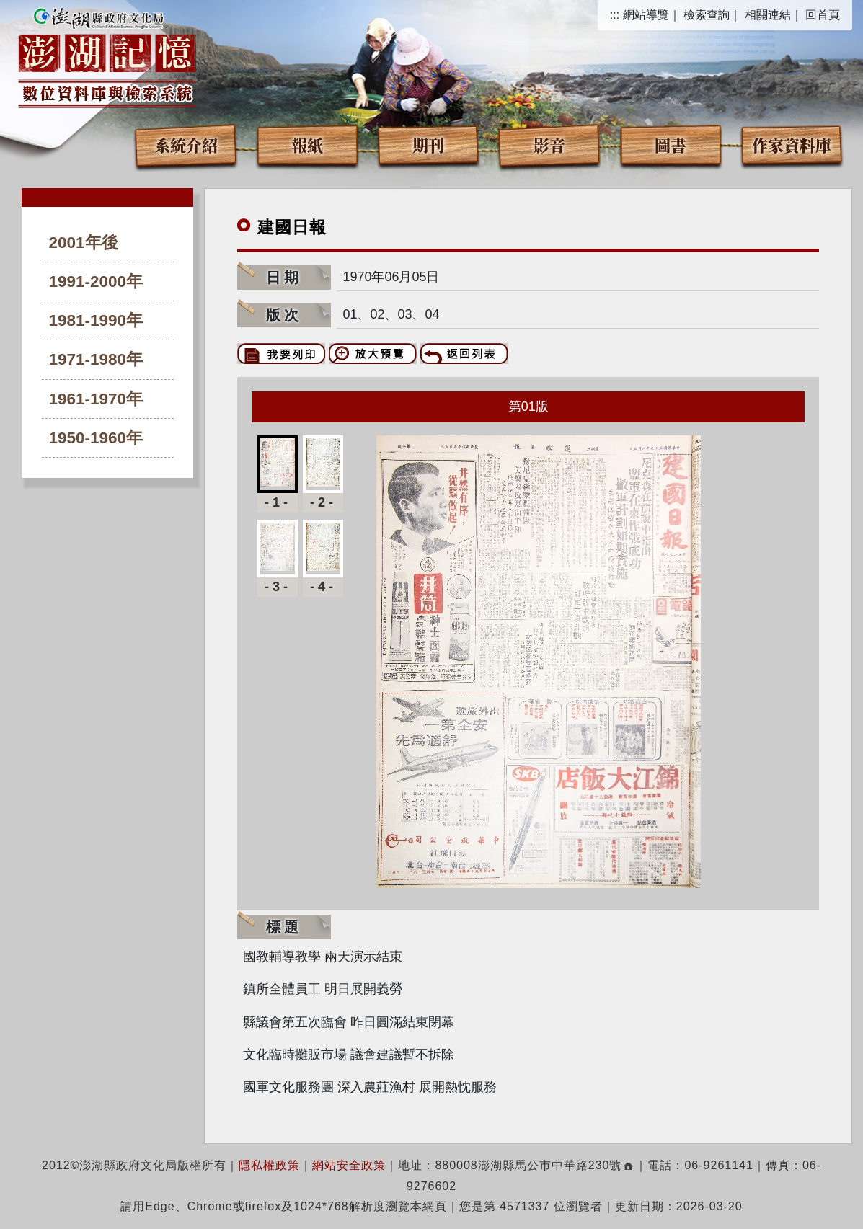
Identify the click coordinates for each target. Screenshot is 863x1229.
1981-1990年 (96, 320)
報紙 (307, 144)
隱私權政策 (269, 1165)
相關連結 (768, 15)
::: (614, 15)
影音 (549, 144)
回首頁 (822, 15)
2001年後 (83, 243)
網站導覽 (646, 15)
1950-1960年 (96, 438)
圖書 (670, 144)
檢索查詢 (706, 15)
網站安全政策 (349, 1165)
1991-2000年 (96, 281)
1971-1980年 (96, 359)
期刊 (428, 144)
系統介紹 (186, 144)
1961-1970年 (96, 399)
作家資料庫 (791, 144)
